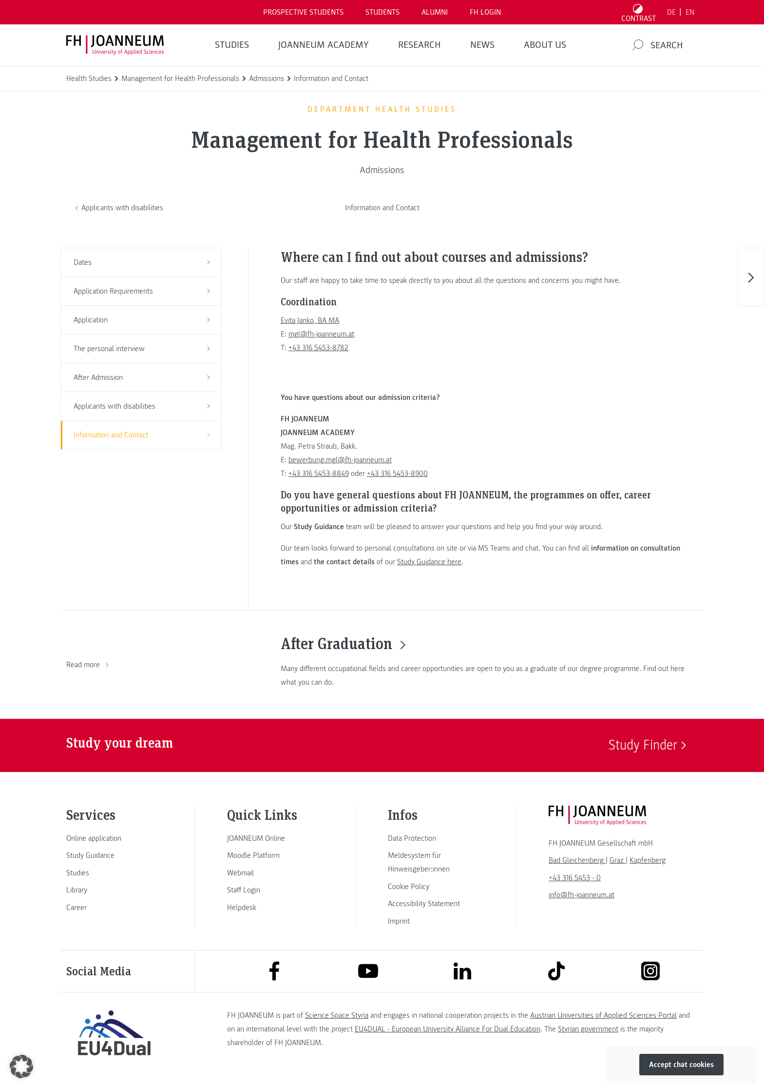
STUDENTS (382, 12)
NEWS (482, 45)
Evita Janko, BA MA (310, 320)
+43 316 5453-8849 (318, 473)
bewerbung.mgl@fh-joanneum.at (340, 460)
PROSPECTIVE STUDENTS (303, 12)
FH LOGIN (485, 12)
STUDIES (232, 45)
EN (690, 12)
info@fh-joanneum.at (581, 895)
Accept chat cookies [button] (681, 1064)
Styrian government (588, 1029)
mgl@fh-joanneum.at (321, 334)
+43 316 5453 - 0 (575, 878)
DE (671, 12)
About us (545, 45)
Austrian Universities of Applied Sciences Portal (603, 1015)
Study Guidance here (429, 562)
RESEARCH (419, 45)
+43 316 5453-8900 (397, 473)
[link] (114, 838)
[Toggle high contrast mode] (639, 12)
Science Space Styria (336, 1015)
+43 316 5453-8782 (318, 348)
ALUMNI (434, 12)
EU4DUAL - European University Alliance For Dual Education (447, 1029)
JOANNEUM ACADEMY (323, 45)
